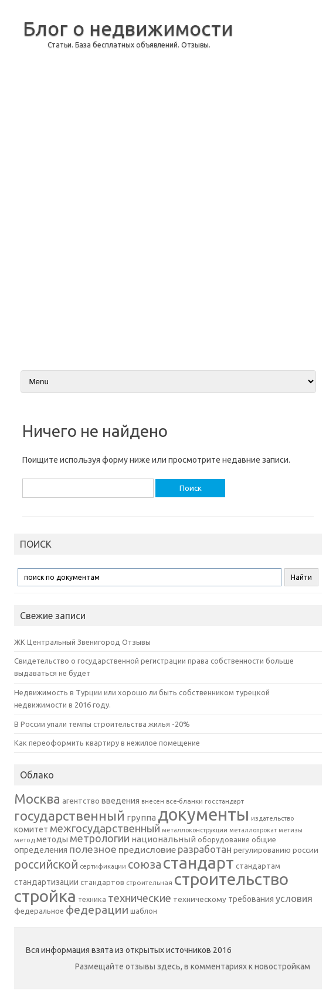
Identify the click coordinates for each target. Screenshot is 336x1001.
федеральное (39, 911)
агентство (81, 800)
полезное (93, 849)
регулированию (262, 850)
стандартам (258, 866)
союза (144, 864)
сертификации (103, 866)
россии (305, 850)
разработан (205, 849)
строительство (231, 879)
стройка (45, 896)
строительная (149, 882)
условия (294, 898)
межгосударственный (105, 828)
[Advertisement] (277, 184)
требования (251, 899)
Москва (37, 798)
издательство (272, 818)
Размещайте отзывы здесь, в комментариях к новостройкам (192, 966)
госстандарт (224, 801)
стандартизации (46, 882)
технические (139, 898)
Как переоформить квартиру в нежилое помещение (107, 743)
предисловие (147, 849)
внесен (152, 801)
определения (40, 850)
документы (203, 814)
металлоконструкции (195, 829)
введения (120, 800)
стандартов (102, 882)
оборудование (224, 839)
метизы (291, 829)
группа (141, 817)
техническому (199, 899)
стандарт (198, 862)
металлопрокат (253, 829)
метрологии (100, 838)
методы (52, 839)
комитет (31, 829)
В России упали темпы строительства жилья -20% (102, 724)
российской (46, 864)
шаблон (143, 911)
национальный (163, 839)
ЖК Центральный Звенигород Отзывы (82, 642)
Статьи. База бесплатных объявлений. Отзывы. (129, 45)
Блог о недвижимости (128, 28)
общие (264, 839)
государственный (69, 815)
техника (92, 899)
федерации (97, 909)
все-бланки (184, 801)
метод (24, 839)
